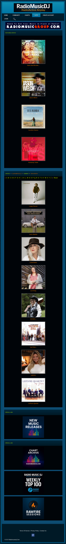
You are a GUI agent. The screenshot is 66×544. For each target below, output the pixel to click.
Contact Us (43, 530)
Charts (27, 15)
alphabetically (17, 173)
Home (6, 15)
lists (36, 15)
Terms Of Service (25, 530)
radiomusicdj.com (14, 539)
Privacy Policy (35, 530)
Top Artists (34, 173)
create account (48, 15)
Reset (56, 178)
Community (16, 15)
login (6, 18)
